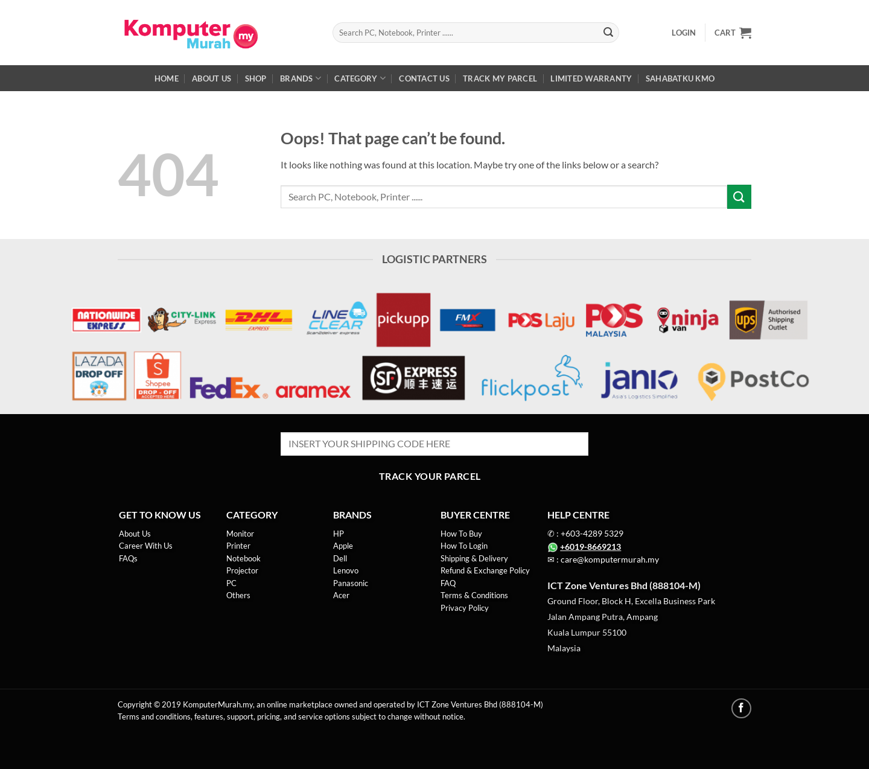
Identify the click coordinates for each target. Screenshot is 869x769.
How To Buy (461, 533)
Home (166, 78)
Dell (340, 558)
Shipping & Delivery (474, 558)
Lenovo (345, 570)
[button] (684, 32)
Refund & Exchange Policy (485, 570)
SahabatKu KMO (680, 78)
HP (338, 533)
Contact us (424, 78)
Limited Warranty (591, 78)
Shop (256, 78)
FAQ (448, 583)
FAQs (128, 558)
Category (360, 78)
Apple (343, 545)
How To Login (464, 545)
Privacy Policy (465, 608)
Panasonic (351, 583)
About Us (211, 78)
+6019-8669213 (590, 547)
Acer (341, 595)
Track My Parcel (500, 78)
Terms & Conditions (474, 595)
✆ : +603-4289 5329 (585, 533)
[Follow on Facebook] (741, 708)
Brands (300, 78)
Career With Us (146, 545)
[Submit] (608, 32)
